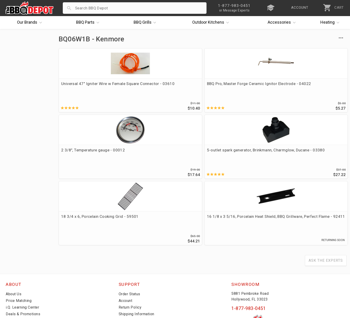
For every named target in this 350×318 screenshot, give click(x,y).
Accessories (283, 22)
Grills (146, 22)
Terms (124, 278)
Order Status (130, 232)
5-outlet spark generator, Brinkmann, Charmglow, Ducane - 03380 (309, 89)
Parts (88, 22)
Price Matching (19, 238)
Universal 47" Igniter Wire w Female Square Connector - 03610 (92, 86)
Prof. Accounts (19, 272)
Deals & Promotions (24, 252)
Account (126, 238)
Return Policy (131, 245)
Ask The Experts (326, 198)
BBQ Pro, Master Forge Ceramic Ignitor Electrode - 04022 (162, 86)
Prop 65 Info (130, 265)
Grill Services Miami (137, 258)
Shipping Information (138, 252)
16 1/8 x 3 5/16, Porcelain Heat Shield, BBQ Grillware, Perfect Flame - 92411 (162, 158)
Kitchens (211, 22)
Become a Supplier (23, 265)
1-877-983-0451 (248, 246)
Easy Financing (19, 258)
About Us (14, 232)
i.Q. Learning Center (24, 245)
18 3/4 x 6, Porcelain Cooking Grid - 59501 (92, 155)
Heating (330, 22)
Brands (30, 22)
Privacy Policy (131, 272)
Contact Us (16, 278)
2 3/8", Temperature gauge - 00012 (232, 86)
